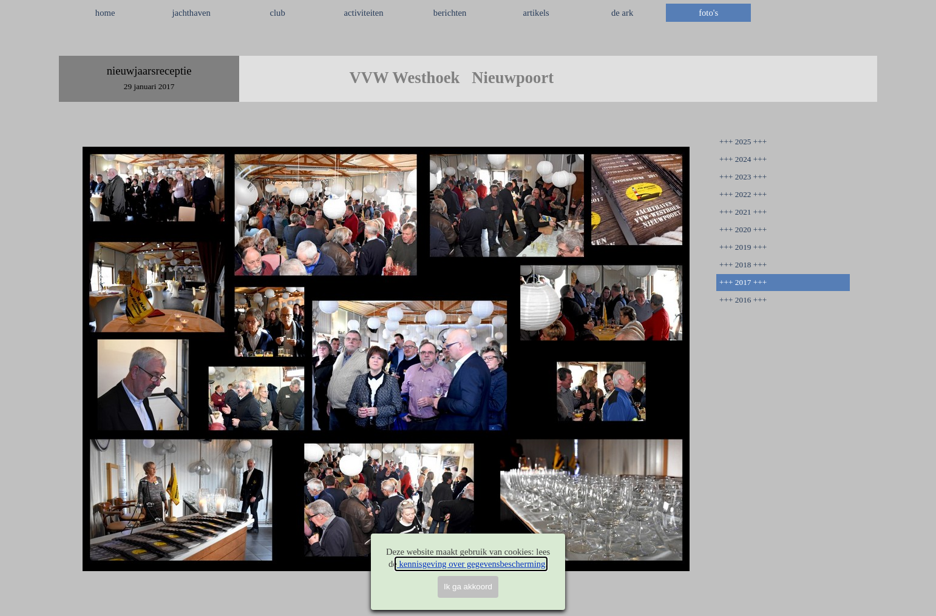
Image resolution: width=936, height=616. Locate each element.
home (105, 13)
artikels (536, 13)
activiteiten (364, 13)
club (277, 13)
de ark (622, 13)
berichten (450, 13)
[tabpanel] (468, 42)
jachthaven (191, 13)
